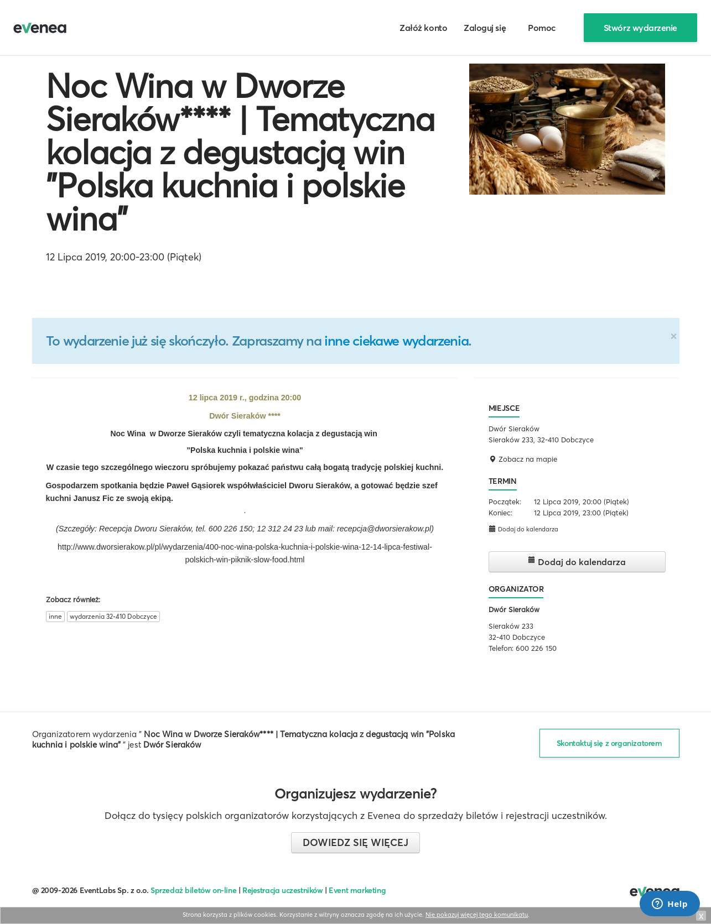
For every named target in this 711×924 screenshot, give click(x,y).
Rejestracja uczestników (282, 890)
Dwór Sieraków (514, 609)
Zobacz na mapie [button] (523, 459)
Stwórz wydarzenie (640, 27)
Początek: (505, 501)
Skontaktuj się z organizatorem (609, 743)
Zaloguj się (485, 27)
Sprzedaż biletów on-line (193, 890)
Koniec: (500, 512)
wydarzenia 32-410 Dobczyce (113, 616)
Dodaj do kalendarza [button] (523, 529)
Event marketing (357, 890)
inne (55, 616)
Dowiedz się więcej (355, 842)
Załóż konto (423, 27)
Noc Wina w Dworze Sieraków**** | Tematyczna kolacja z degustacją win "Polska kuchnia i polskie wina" (240, 152)
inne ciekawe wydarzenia (396, 340)
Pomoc (542, 27)
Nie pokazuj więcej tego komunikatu (476, 914)
